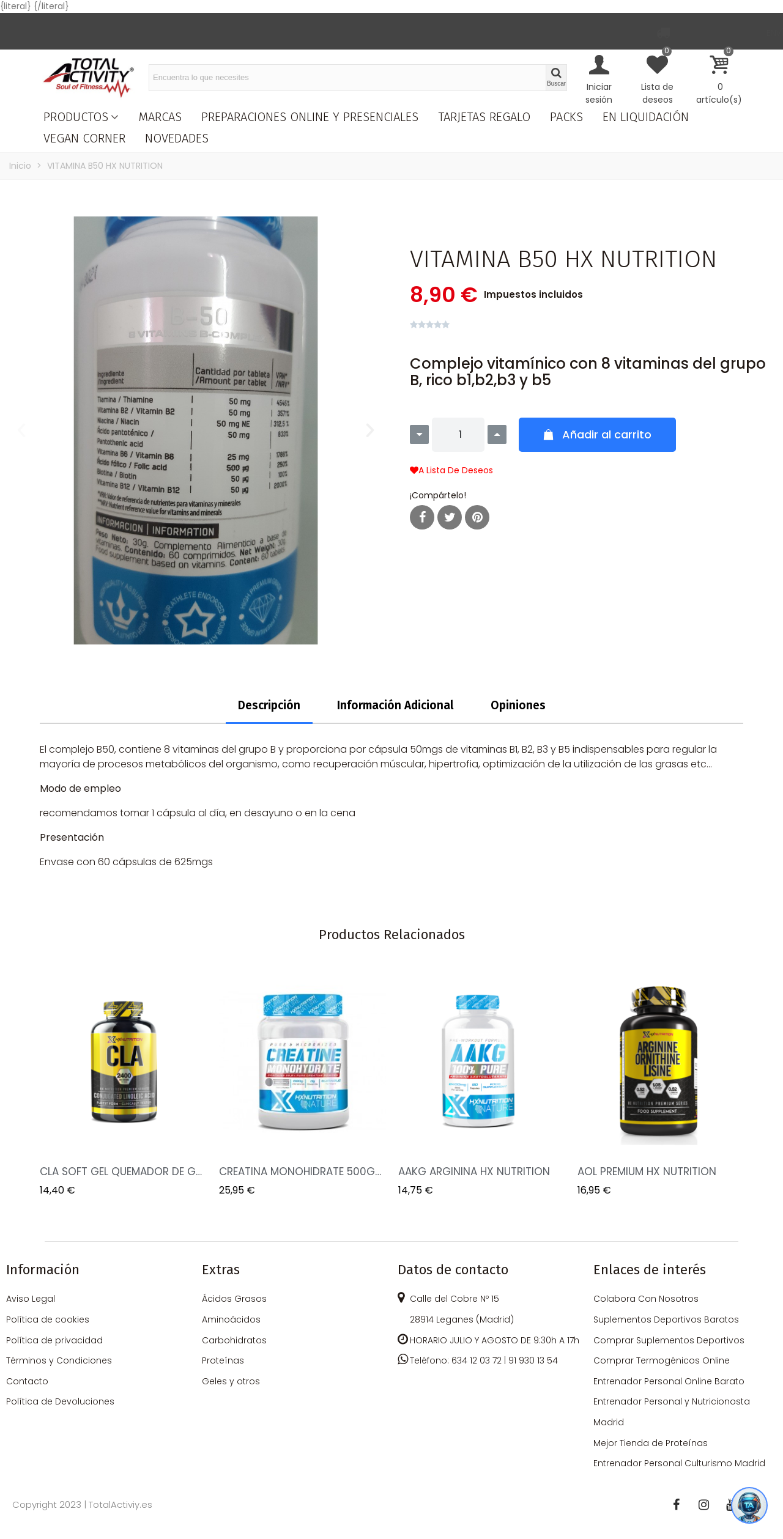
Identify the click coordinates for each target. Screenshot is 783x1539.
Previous (58, 1082)
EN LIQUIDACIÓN (646, 116)
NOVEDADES (177, 138)
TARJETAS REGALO (484, 116)
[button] (21, 430)
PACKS (566, 116)
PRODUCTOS (75, 116)
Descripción (269, 705)
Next (725, 1082)
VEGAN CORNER (84, 138)
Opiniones (518, 705)
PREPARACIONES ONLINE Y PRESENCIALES (309, 116)
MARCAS (160, 116)
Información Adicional (395, 705)
